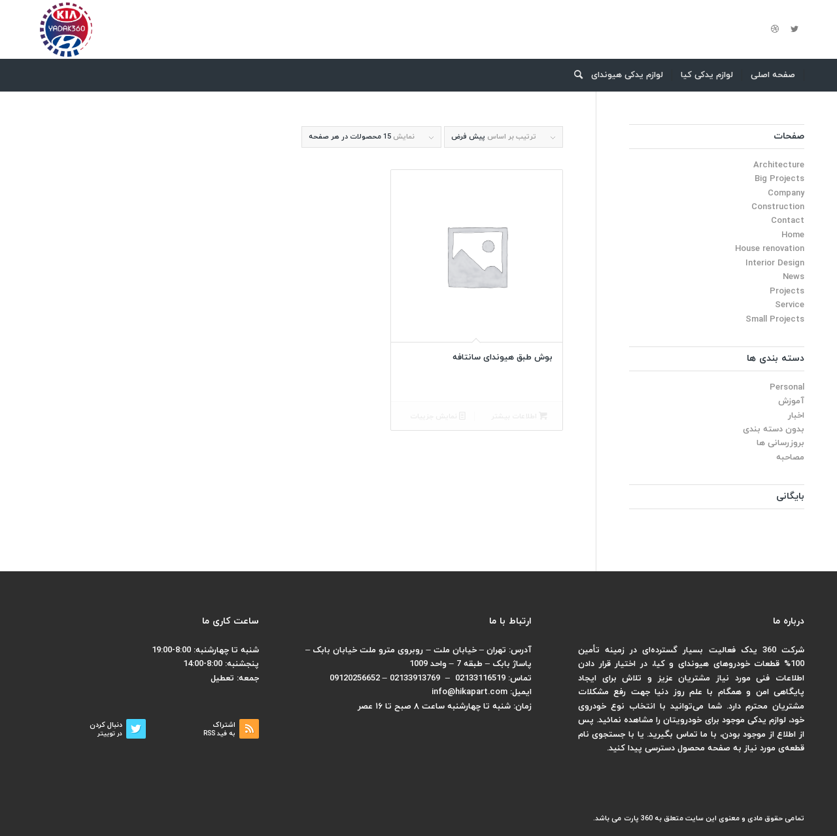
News (793, 277)
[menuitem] (773, 75)
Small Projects (774, 320)
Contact (787, 221)
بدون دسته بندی (773, 429)
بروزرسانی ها (780, 443)
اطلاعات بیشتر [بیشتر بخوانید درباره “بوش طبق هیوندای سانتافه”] (519, 416)
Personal (787, 387)
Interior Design (774, 263)
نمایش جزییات (438, 416)
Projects (787, 291)
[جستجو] (574, 75)
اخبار (796, 416)
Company (786, 193)
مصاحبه (790, 457)
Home (792, 235)
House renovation (769, 249)
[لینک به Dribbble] (775, 29)
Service (789, 305)
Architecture (778, 165)
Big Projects (779, 179)
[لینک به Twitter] (794, 29)
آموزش (791, 401)
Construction (777, 207)
